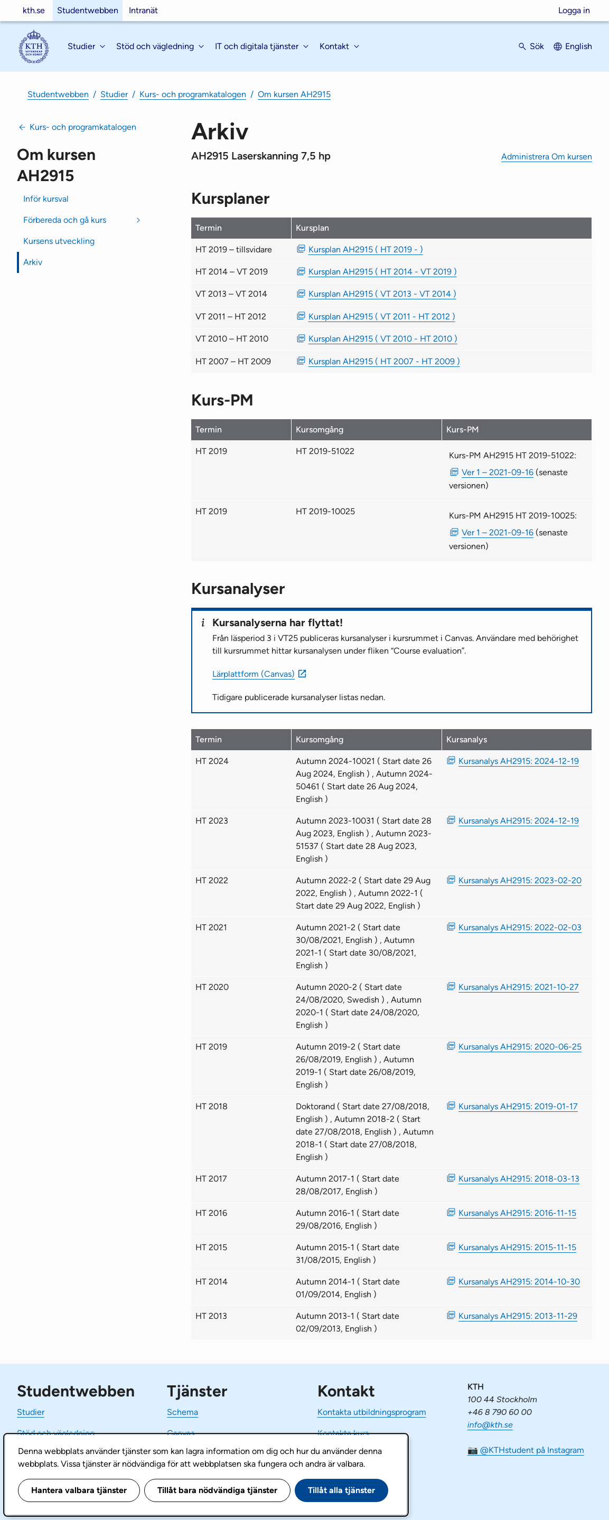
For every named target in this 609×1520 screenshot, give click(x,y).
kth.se (34, 10)
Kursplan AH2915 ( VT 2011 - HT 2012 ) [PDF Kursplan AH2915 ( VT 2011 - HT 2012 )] (381, 316)
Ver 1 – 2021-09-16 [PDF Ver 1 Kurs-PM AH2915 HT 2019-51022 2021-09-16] (497, 472)
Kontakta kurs (343, 1433)
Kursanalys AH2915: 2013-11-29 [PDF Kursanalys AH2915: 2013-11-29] (517, 1316)
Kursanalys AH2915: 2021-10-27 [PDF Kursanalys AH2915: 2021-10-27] (518, 987)
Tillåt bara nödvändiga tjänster (217, 1490)
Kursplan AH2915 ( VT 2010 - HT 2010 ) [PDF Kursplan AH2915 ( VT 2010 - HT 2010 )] (382, 339)
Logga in (574, 10)
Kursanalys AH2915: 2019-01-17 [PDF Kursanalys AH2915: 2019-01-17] (518, 1106)
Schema (182, 1412)
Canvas (180, 1433)
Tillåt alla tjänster (341, 1490)
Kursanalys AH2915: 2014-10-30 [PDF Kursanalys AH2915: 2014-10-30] (519, 1282)
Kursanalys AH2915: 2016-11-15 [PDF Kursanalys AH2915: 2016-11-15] (517, 1213)
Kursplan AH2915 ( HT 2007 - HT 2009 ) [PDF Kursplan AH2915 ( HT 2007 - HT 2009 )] (384, 361)
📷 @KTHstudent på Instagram (525, 1450)
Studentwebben (87, 10)
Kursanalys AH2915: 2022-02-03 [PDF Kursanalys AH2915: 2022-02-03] (520, 927)
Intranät (143, 10)
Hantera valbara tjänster (79, 1490)
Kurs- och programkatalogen (192, 94)
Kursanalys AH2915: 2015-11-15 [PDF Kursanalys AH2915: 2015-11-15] (517, 1247)
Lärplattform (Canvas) (253, 674)
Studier (114, 94)
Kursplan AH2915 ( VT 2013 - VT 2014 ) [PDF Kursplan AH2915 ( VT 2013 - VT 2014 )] (382, 294)
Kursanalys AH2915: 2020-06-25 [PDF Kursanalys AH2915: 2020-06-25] (520, 1047)
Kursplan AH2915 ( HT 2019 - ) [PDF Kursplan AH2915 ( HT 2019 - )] (365, 249)
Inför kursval (46, 199)
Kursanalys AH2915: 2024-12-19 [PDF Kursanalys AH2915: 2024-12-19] (518, 761)
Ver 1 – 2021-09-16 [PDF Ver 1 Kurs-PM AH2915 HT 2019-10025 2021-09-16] (497, 532)
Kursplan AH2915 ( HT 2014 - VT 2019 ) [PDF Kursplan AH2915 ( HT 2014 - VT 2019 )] (382, 272)
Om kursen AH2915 (294, 94)
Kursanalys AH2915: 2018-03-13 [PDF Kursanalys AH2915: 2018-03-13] (518, 1179)
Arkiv (32, 262)
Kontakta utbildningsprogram (371, 1412)
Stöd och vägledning (56, 1433)
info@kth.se (490, 1425)
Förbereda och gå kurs (64, 220)
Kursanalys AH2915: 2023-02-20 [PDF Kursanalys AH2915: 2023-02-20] (520, 880)
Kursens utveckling (59, 241)
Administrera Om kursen (546, 157)
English (578, 46)
